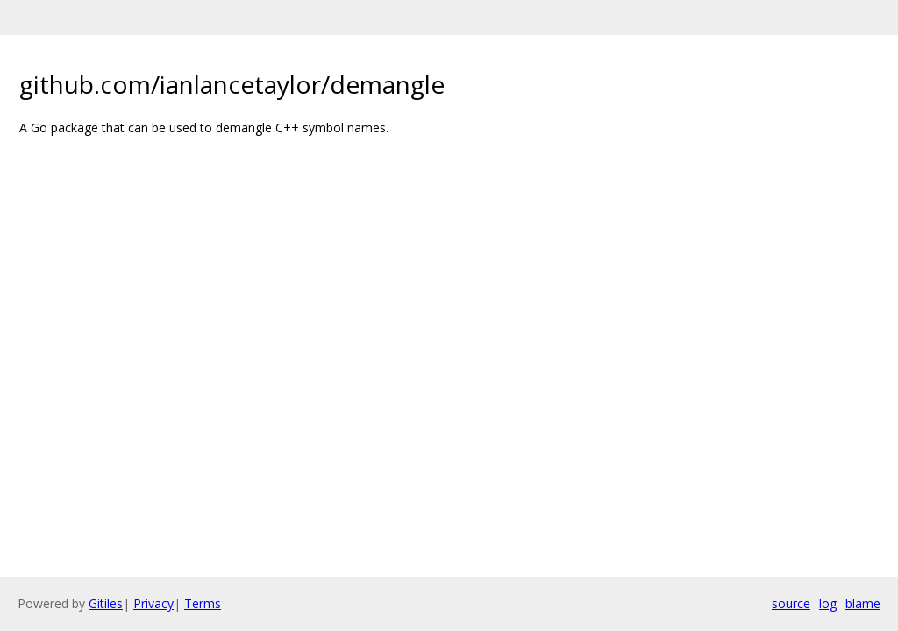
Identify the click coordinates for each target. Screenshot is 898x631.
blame (862, 603)
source (791, 603)
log (828, 603)
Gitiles (106, 603)
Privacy (153, 603)
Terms (202, 603)
